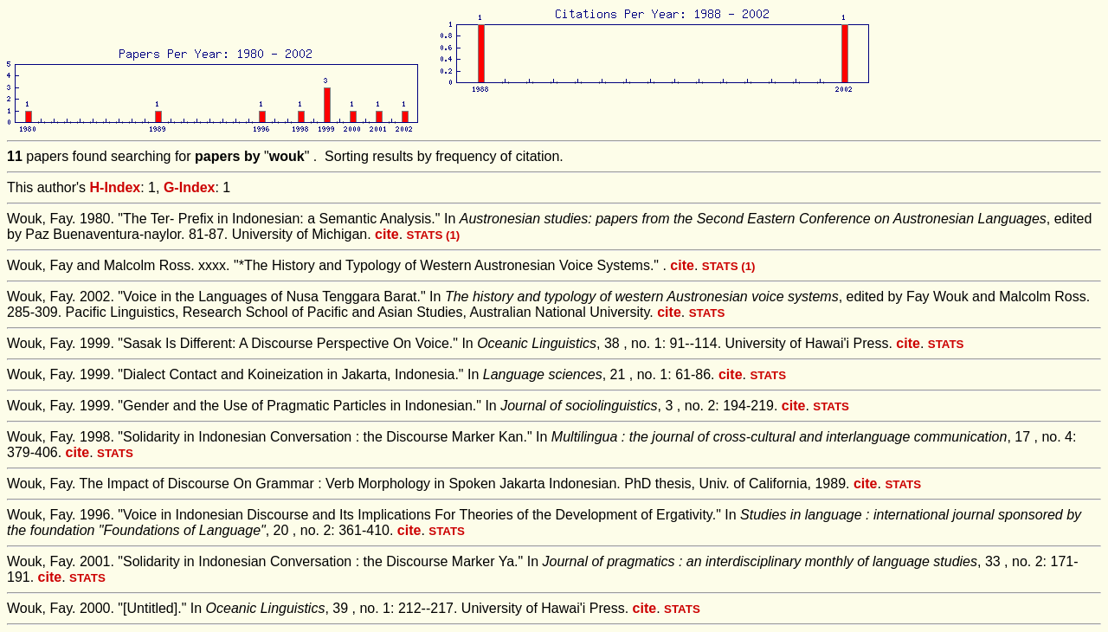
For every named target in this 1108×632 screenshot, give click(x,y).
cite (387, 234)
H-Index (115, 187)
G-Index (190, 187)
